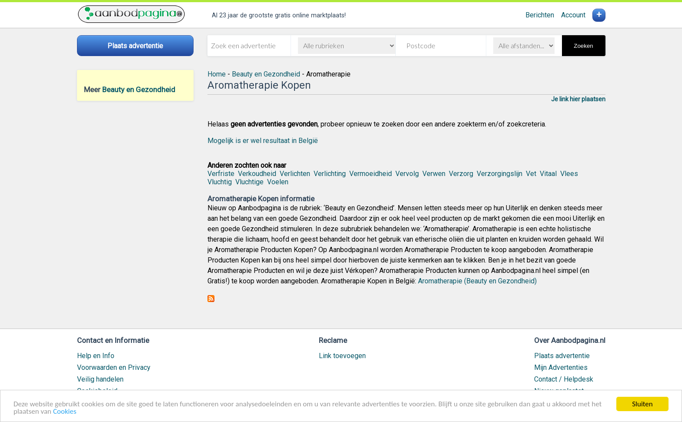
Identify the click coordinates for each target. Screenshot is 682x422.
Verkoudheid (257, 173)
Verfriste (220, 173)
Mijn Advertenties (561, 367)
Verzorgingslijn (499, 173)
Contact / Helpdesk (563, 379)
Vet (531, 173)
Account (573, 15)
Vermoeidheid (370, 173)
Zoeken (583, 46)
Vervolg (407, 173)
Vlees (569, 173)
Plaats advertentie (562, 356)
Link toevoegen (342, 356)
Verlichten (295, 173)
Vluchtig (219, 182)
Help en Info (95, 356)
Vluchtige (249, 182)
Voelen (277, 182)
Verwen (433, 173)
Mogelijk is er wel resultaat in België (262, 140)
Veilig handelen (100, 379)
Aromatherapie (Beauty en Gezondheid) (477, 281)
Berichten (539, 15)
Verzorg (461, 173)
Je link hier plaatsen (578, 99)
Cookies (65, 411)
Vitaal (548, 173)
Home (216, 74)
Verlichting (330, 173)
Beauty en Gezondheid (138, 89)
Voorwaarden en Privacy (113, 367)
